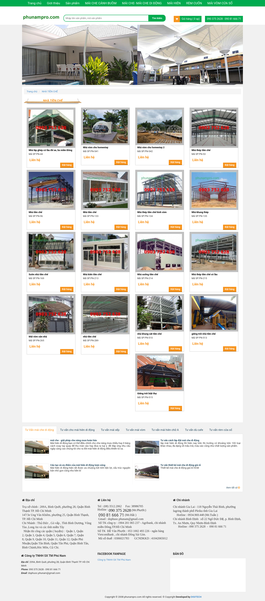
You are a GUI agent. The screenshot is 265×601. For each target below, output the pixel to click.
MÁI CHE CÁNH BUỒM (100, 3)
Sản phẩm (73, 3)
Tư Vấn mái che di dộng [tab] (39, 430)
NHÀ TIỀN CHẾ (50, 91)
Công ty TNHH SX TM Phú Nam (114, 559)
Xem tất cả (233, 487)
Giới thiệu (53, 3)
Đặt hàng (67, 165)
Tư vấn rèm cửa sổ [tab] (220, 430)
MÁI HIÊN (174, 3)
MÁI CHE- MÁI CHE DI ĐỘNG (142, 3)
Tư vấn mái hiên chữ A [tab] (165, 430)
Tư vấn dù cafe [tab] (194, 430)
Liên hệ (33, 9)
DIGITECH (196, 596)
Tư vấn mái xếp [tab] (110, 430)
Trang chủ (34, 3)
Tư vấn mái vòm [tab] (135, 430)
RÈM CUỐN (194, 3)
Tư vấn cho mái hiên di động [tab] (77, 430)
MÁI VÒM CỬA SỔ (219, 3)
